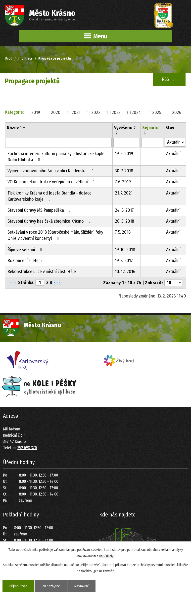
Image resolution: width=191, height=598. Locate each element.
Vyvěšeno (125, 127)
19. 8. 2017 (124, 260)
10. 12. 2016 (125, 271)
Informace (25, 58)
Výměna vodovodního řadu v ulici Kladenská (51, 171)
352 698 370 (27, 447)
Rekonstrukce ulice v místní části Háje (46, 271)
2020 (55, 112)
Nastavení (81, 586)
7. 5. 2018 (123, 232)
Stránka (26, 282)
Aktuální (173, 153)
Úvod (8, 58)
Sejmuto (150, 127)
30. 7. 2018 (124, 171)
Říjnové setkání (25, 249)
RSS (169, 79)
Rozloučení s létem (29, 260)
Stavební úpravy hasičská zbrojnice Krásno (50, 221)
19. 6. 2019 (124, 153)
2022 (95, 112)
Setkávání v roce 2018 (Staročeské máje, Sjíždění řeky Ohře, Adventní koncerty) (55, 235)
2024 (136, 112)
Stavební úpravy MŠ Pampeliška (40, 210)
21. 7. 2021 (124, 193)
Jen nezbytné (51, 586)
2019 (35, 112)
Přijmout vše (18, 586)
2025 (156, 112)
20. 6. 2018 (124, 221)
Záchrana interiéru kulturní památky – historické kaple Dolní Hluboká (55, 157)
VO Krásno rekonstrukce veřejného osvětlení (52, 182)
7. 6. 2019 (123, 182)
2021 (76, 112)
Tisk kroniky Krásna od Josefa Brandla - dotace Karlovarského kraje (49, 196)
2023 (116, 112)
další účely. (106, 556)
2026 (176, 112)
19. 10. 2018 (125, 249)
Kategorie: (14, 112)
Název (14, 127)
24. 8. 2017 (124, 210)
